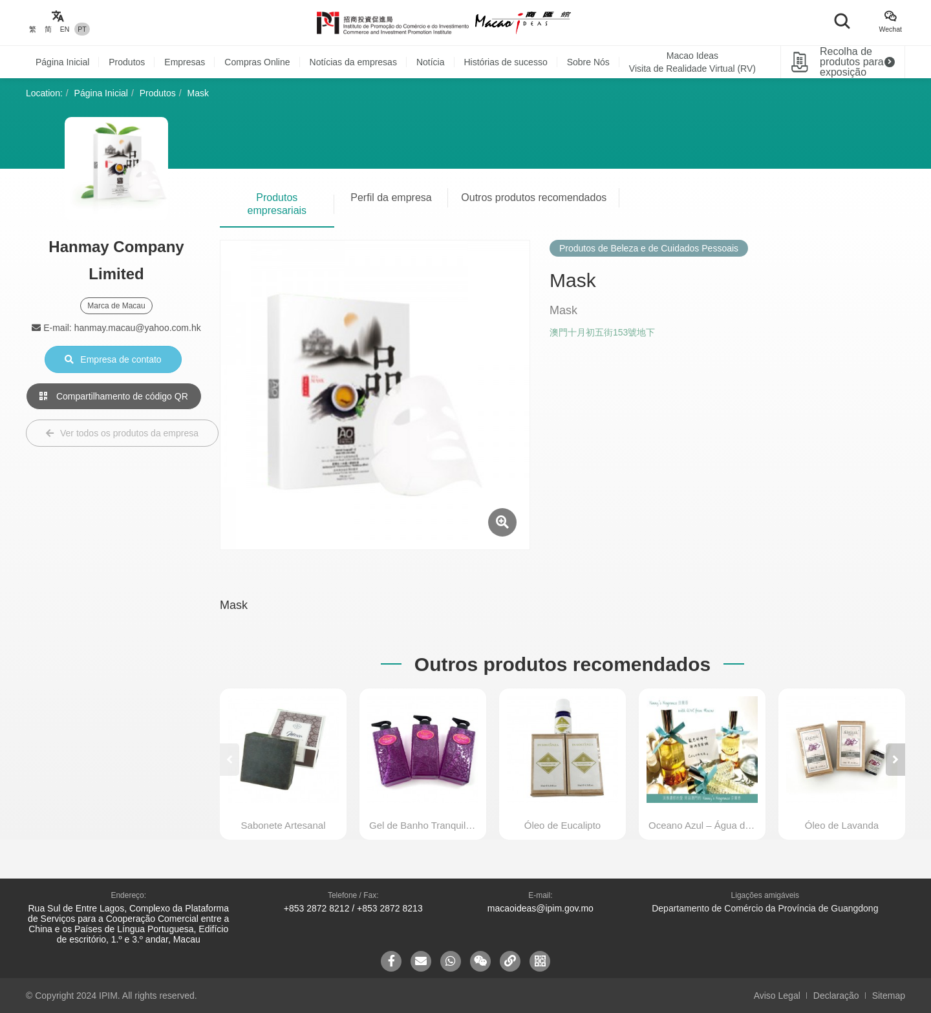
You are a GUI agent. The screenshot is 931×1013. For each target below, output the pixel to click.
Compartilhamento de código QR (113, 396)
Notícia (430, 62)
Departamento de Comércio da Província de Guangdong (765, 908)
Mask (198, 93)
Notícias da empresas (353, 62)
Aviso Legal (777, 995)
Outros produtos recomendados (533, 197)
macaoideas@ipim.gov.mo (540, 908)
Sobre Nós (588, 62)
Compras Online (257, 62)
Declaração (836, 995)
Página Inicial (62, 62)
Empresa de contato (113, 359)
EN (65, 29)
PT (82, 29)
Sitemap (888, 995)
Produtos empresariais (277, 204)
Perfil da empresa (390, 197)
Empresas (184, 62)
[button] (895, 759)
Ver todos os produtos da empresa (122, 433)
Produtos (127, 62)
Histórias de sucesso (506, 62)
